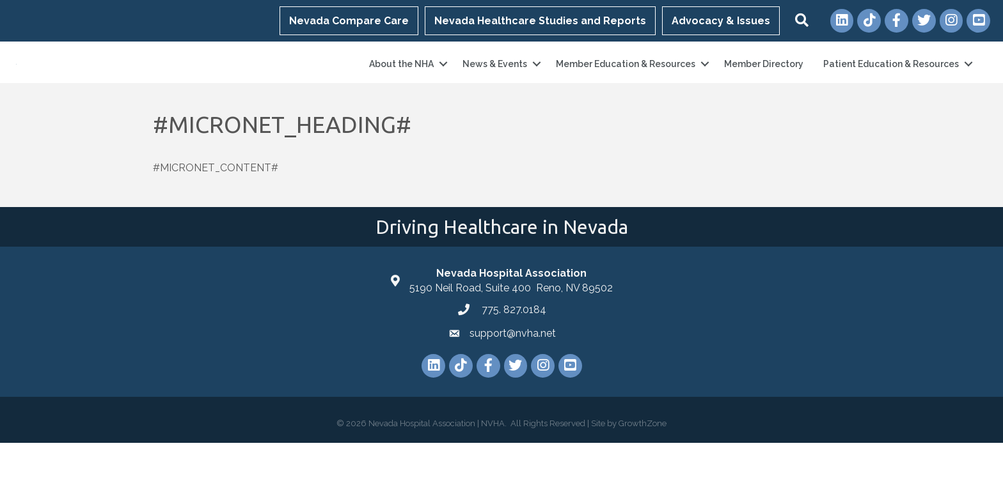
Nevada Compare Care (349, 21)
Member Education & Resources (625, 85)
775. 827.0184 (512, 352)
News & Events (494, 85)
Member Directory (763, 85)
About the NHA (401, 85)
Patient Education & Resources (891, 85)
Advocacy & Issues (721, 21)
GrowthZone (643, 465)
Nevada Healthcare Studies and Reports (540, 21)
